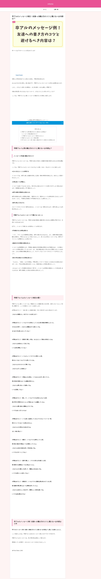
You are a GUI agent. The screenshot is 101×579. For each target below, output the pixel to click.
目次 (36, 129)
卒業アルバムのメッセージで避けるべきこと (33, 136)
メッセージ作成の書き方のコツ (30, 134)
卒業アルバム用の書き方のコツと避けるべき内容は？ (34, 132)
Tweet (17, 75)
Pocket (21, 75)
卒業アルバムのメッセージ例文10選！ (30, 138)
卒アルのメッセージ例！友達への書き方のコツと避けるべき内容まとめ (38, 140)
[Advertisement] (38, 63)
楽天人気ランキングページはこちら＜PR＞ (37, 122)
